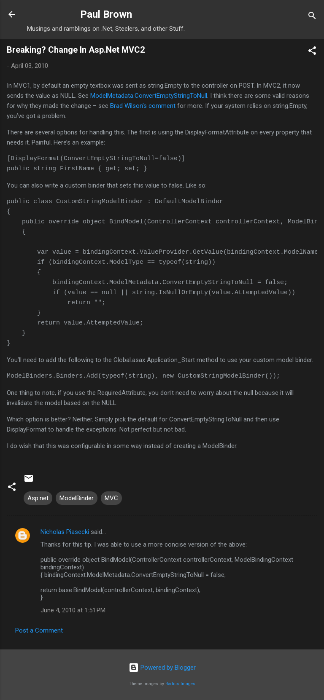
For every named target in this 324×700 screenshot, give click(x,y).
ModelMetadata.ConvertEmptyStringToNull (148, 95)
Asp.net (38, 498)
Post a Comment (39, 630)
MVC (111, 498)
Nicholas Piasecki (64, 532)
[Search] (312, 17)
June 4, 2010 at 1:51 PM (72, 610)
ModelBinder (76, 498)
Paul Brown (106, 14)
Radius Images (180, 684)
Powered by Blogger (162, 667)
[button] (312, 52)
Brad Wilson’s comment (143, 106)
